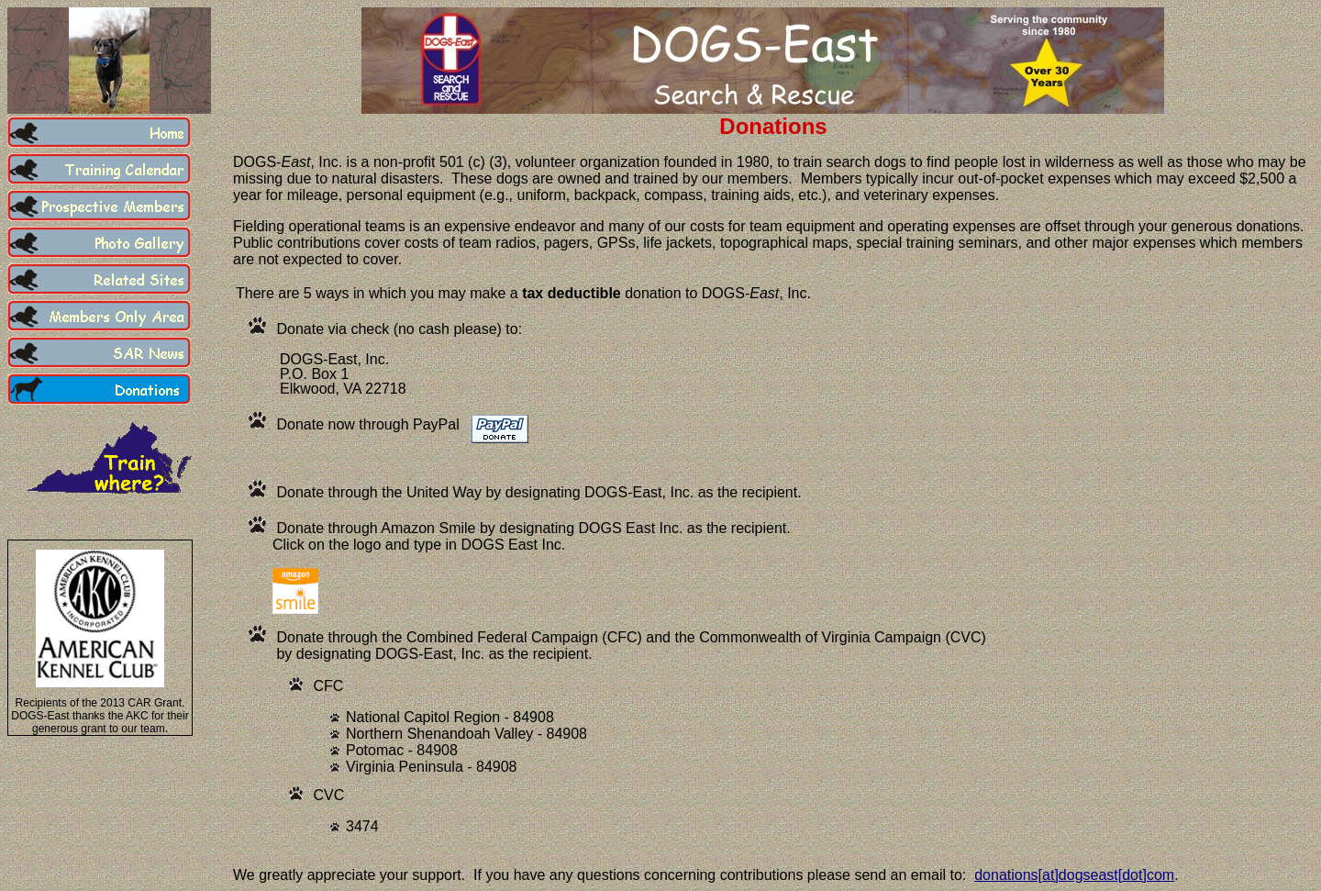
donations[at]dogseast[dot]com (1074, 875)
